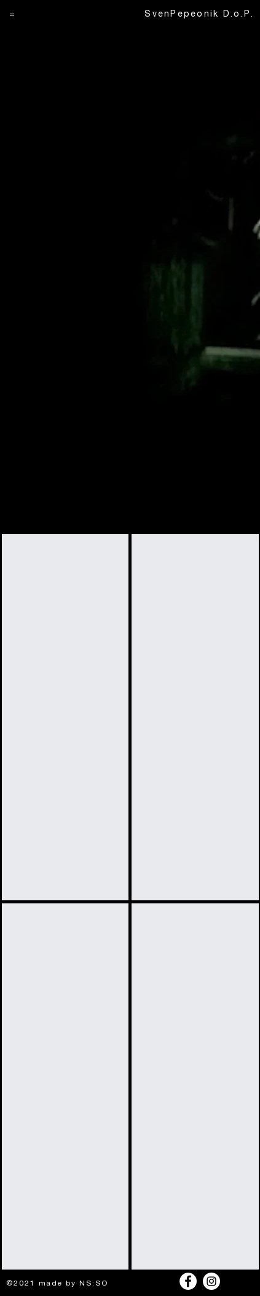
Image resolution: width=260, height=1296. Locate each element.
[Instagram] (211, 1281)
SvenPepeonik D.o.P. (199, 14)
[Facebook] (188, 1281)
